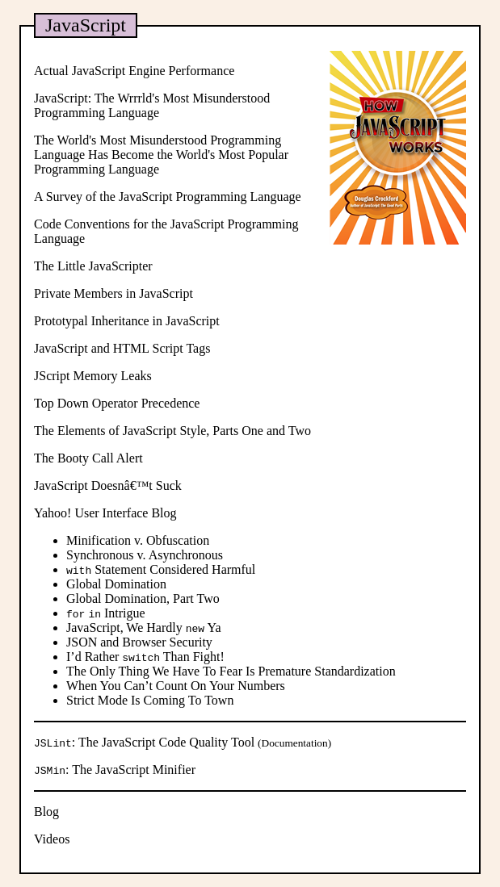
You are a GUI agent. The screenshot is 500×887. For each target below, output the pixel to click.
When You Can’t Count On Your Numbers (175, 685)
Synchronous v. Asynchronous (144, 555)
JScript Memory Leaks (93, 376)
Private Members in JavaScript (113, 293)
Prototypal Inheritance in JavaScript (127, 321)
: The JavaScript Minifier (114, 769)
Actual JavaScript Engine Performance (134, 70)
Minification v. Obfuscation (137, 540)
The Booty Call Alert (88, 458)
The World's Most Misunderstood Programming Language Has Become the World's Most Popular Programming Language (161, 154)
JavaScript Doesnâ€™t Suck (108, 485)
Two (299, 430)
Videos (51, 839)
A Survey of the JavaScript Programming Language (167, 196)
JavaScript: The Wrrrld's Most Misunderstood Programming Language (152, 105)
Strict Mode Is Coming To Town (149, 700)
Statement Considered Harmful (160, 569)
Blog (46, 811)
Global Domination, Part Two (143, 598)
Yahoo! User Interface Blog (105, 513)
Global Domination (116, 584)
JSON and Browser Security (139, 642)
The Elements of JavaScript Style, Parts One (148, 430)
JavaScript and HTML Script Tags (122, 348)
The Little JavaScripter (93, 266)
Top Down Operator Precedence (117, 403)
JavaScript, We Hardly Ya (143, 627)
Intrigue (105, 613)
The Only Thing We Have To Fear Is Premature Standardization (231, 671)
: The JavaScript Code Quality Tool (146, 742)
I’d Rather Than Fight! (145, 656)
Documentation (295, 743)
